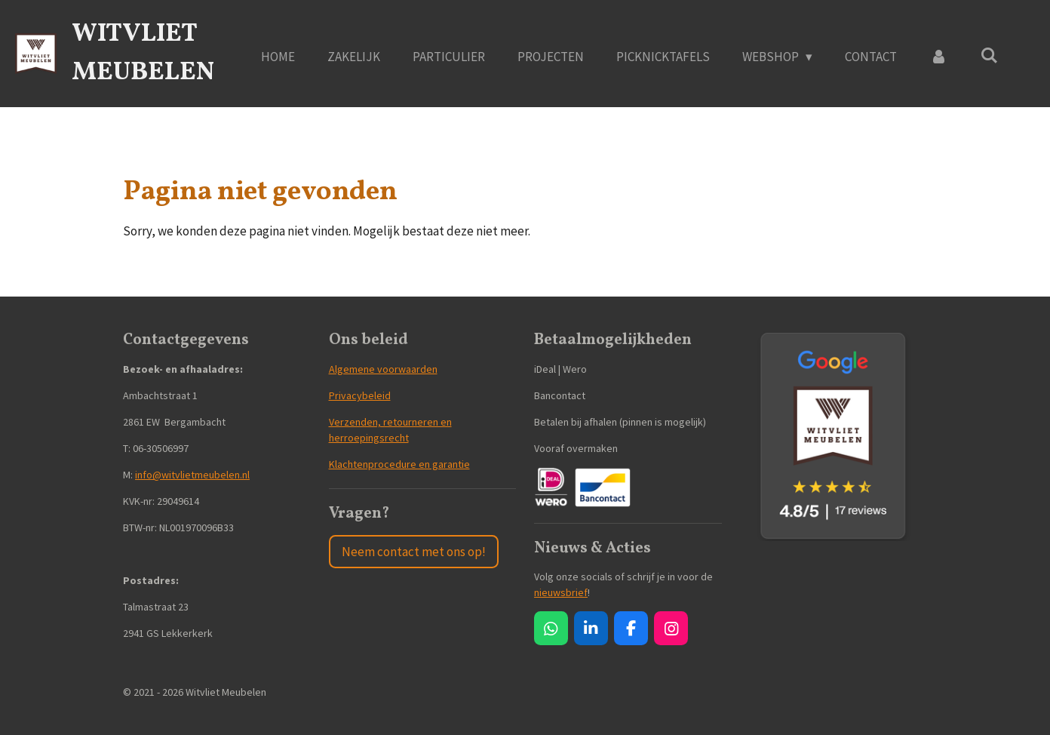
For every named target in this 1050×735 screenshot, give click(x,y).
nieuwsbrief (561, 592)
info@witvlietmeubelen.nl (192, 474)
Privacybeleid (360, 395)
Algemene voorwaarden (383, 369)
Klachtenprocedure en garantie (399, 464)
